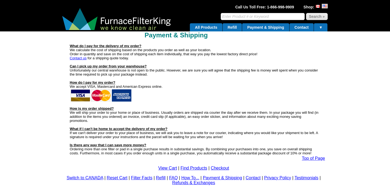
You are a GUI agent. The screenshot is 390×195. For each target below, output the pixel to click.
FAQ (173, 178)
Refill (232, 27)
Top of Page (313, 158)
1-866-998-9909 (280, 7)
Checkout (220, 168)
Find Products (193, 168)
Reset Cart (117, 178)
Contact (301, 27)
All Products (206, 27)
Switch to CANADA (85, 178)
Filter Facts (141, 178)
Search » (317, 16)
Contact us (78, 58)
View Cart (167, 168)
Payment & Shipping (265, 27)
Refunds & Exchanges (193, 182)
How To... (190, 178)
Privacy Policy (277, 178)
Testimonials (306, 178)
